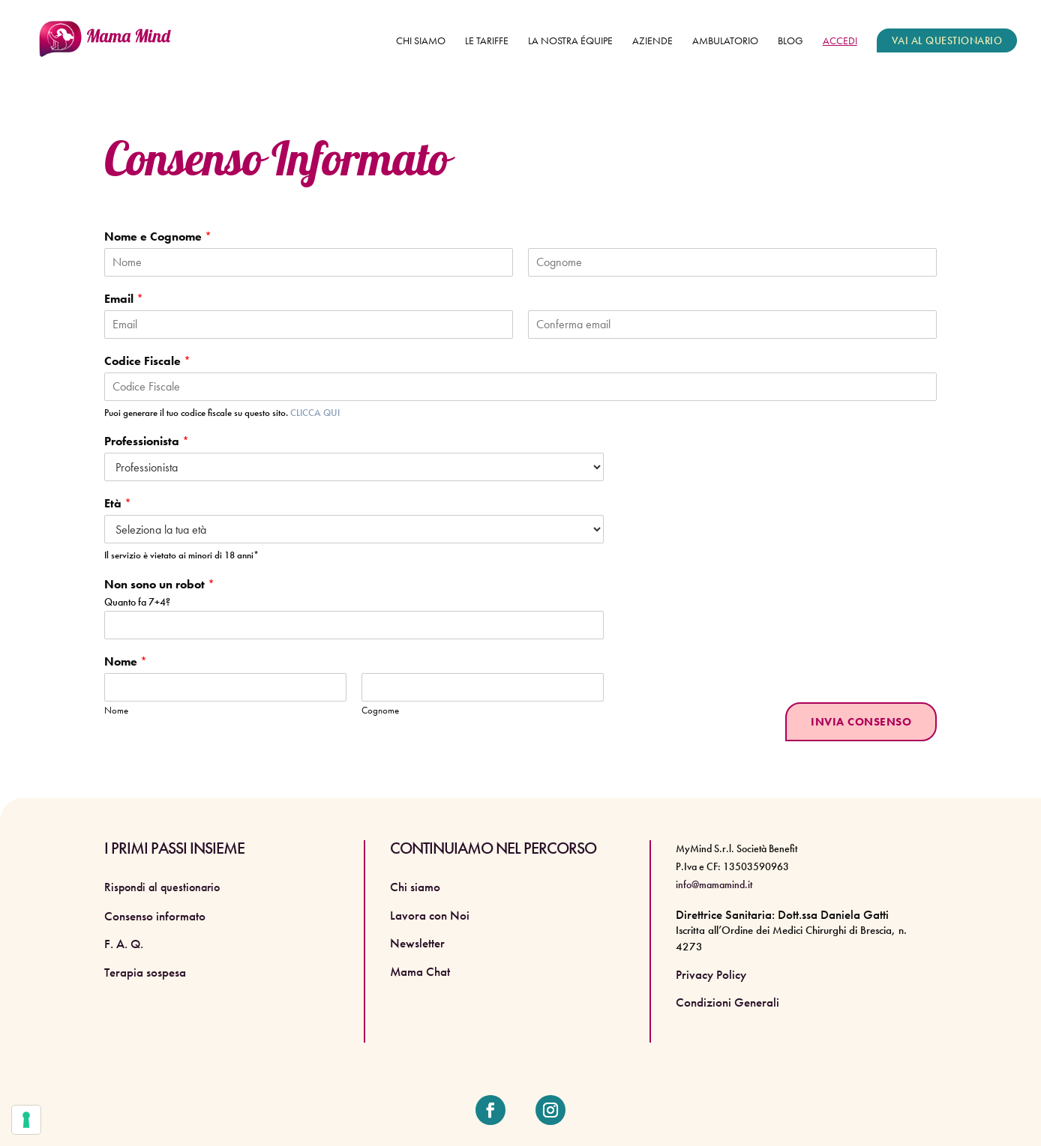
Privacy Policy (711, 974)
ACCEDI (840, 41)
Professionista (146, 441)
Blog (790, 41)
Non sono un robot (159, 584)
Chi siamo (421, 41)
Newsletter (417, 943)
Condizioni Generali (727, 1002)
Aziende (652, 41)
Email (123, 299)
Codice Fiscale (147, 361)
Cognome (380, 711)
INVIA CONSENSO (861, 721)
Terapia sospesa (145, 972)
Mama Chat (420, 971)
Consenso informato (155, 916)
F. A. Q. (123, 943)
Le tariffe (486, 41)
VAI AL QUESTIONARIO (947, 40)
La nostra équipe (570, 41)
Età (117, 503)
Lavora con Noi (430, 915)
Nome (125, 661)
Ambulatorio (725, 41)
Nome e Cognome (158, 236)
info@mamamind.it (714, 884)
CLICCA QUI (315, 412)
